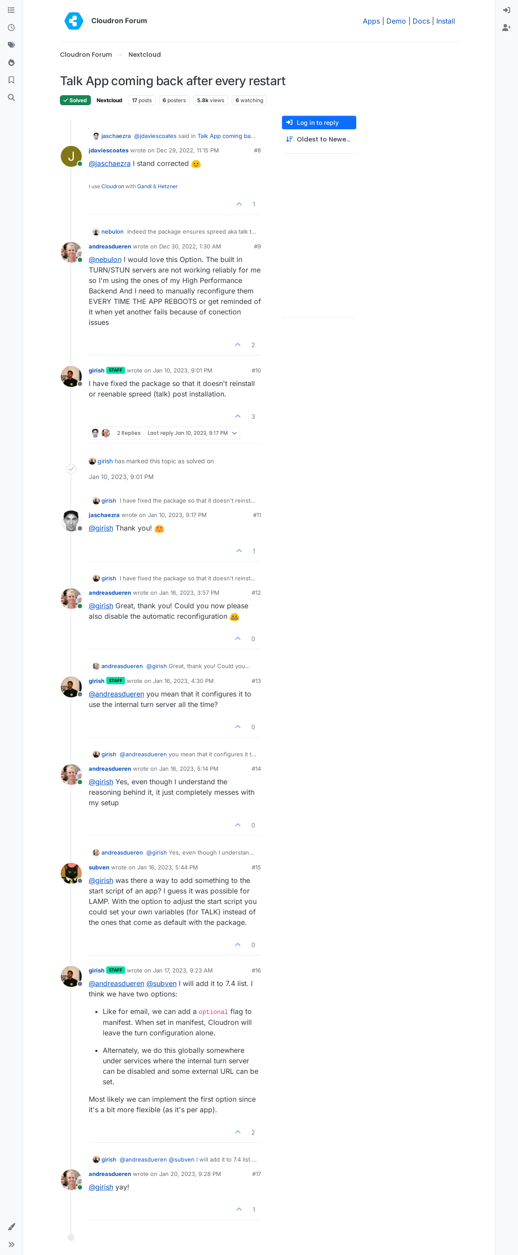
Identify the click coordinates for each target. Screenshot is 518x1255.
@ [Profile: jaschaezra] (110, 163)
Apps (371, 21)
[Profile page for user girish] (71, 376)
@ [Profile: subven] (161, 983)
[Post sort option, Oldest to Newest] (319, 139)
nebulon (112, 231)
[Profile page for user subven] (71, 873)
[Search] (11, 98)
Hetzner (168, 186)
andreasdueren (110, 246)
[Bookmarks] (11, 80)
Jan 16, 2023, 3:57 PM (189, 592)
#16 (256, 970)
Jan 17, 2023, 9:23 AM (183, 970)
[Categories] (11, 10)
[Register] (507, 28)
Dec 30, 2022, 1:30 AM (190, 246)
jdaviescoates (109, 150)
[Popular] (11, 63)
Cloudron (112, 186)
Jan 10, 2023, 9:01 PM (182, 370)
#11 (257, 514)
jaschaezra (116, 135)
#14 (256, 768)
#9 (257, 246)
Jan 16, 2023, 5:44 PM (167, 867)
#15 (256, 867)
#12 (256, 592)
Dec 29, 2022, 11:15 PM (187, 150)
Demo (396, 21)
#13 (256, 680)
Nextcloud (109, 100)
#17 (256, 1173)
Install (445, 21)
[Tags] (11, 45)
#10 (256, 370)
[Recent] (11, 28)
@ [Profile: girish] (101, 528)
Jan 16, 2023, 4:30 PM (183, 680)
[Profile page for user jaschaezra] (71, 520)
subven (99, 867)
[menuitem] (507, 10)
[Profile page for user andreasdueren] (71, 252)
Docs (421, 21)
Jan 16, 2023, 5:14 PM (189, 768)
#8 (257, 150)
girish (96, 370)
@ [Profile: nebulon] (105, 259)
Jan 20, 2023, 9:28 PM (190, 1173)
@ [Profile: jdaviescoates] (155, 135)
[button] (11, 1227)
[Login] (507, 10)
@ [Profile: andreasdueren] (116, 694)
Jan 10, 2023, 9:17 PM (177, 514)
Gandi (144, 186)
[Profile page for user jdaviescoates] (71, 156)
